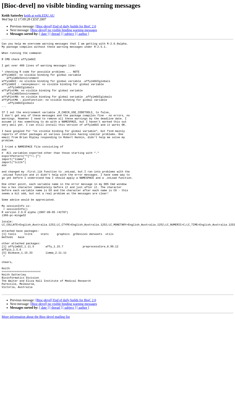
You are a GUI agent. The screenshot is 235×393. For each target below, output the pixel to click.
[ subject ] (69, 34)
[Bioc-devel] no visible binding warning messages (63, 30)
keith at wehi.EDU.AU (39, 15)
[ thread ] (55, 34)
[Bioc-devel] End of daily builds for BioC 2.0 (66, 26)
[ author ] (83, 34)
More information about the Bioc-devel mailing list (36, 366)
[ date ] (44, 34)
